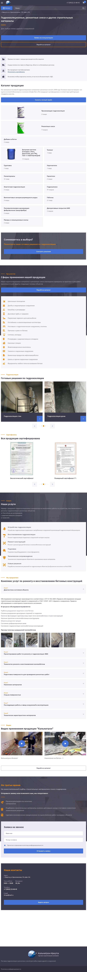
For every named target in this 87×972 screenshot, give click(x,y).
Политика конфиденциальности (11, 969)
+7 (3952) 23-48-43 (10, 889)
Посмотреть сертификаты (16, 72)
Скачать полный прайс (43, 100)
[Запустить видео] (21, 743)
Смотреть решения (43, 251)
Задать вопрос (43, 902)
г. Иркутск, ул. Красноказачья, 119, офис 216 (15, 12)
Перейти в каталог (43, 44)
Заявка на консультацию (43, 38)
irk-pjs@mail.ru (8, 895)
